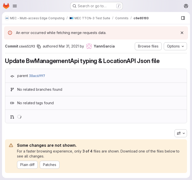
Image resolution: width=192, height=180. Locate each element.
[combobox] (180, 133)
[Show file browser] (183, 18)
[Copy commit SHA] (39, 47)
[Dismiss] (182, 33)
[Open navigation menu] (15, 6)
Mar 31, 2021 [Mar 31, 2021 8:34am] (69, 46)
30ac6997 (37, 76)
